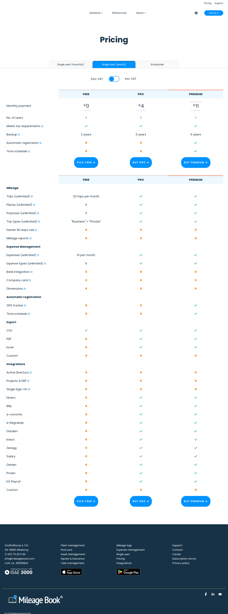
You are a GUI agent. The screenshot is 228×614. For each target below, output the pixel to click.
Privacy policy (181, 563)
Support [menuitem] (219, 3)
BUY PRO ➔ (141, 162)
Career (176, 554)
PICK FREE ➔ (86, 162)
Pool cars (66, 550)
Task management (72, 563)
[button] (206, 594)
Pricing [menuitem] (207, 3)
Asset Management (73, 554)
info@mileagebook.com (19, 559)
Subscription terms (184, 559)
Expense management (130, 550)
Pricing (120, 559)
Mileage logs (124, 545)
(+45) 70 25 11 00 (15, 554)
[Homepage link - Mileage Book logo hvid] (36, 606)
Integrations (124, 563)
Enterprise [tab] (157, 64)
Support (177, 545)
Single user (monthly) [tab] (70, 64)
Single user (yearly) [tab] (114, 64)
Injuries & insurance (73, 559)
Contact (177, 550)
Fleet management (73, 545)
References (119, 13)
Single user (123, 554)
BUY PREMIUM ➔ (196, 162)
